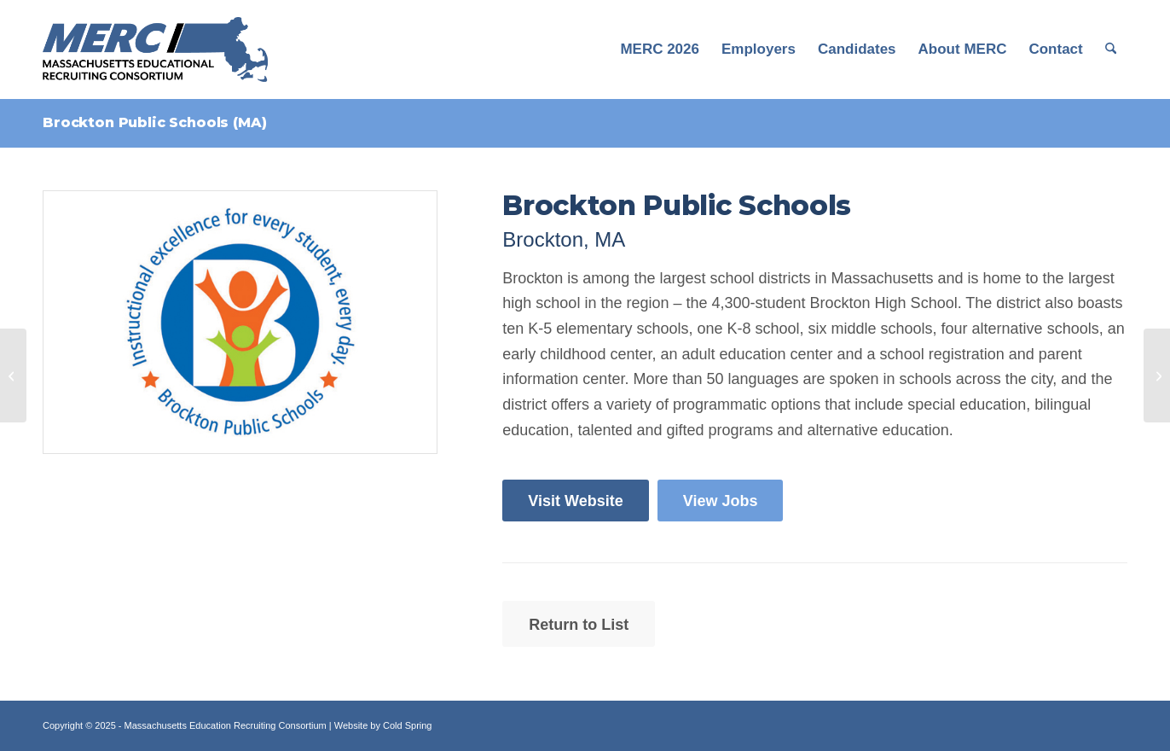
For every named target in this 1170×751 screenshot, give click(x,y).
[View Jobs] (720, 501)
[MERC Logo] (155, 49)
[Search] (1110, 49)
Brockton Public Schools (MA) (155, 122)
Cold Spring (407, 725)
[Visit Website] (575, 501)
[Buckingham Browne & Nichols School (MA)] (1157, 375)
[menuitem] (659, 49)
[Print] (240, 322)
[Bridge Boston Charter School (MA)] (13, 375)
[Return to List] (578, 624)
